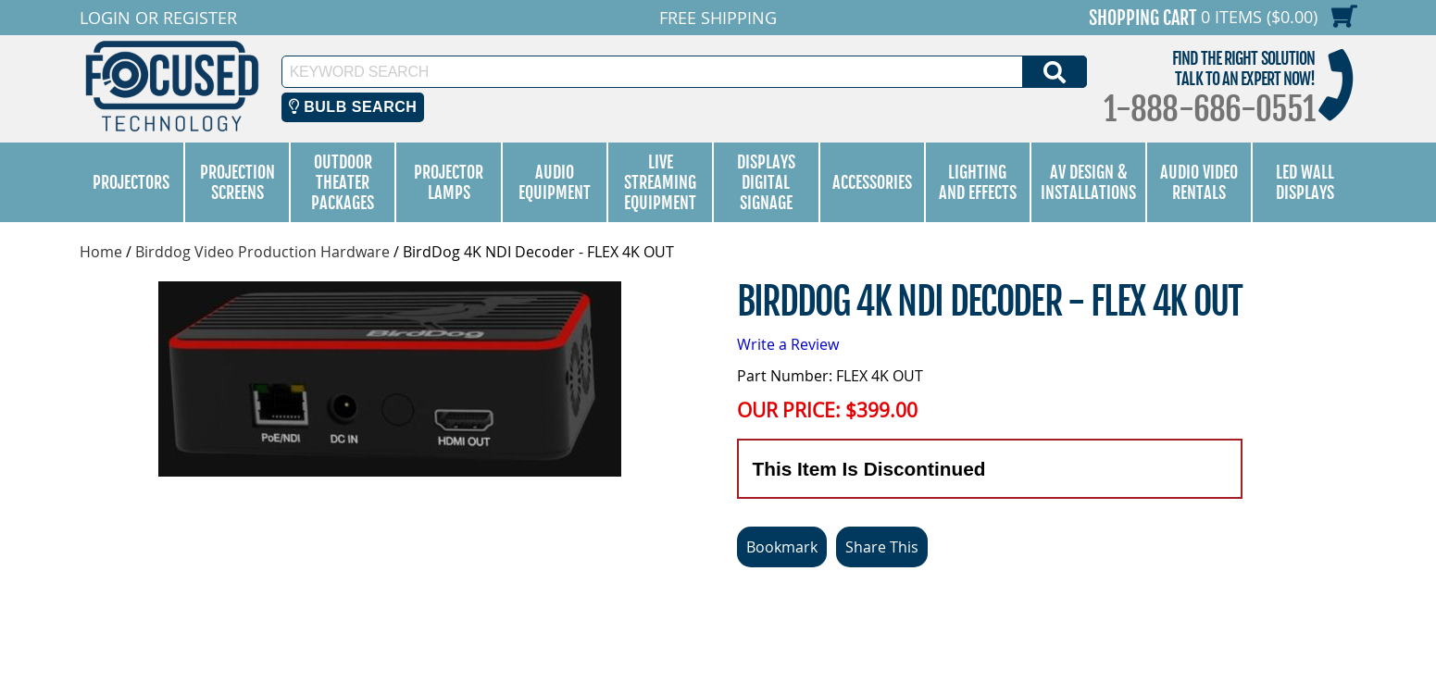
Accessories (872, 182)
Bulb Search (353, 107)
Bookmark (782, 547)
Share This (881, 547)
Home (101, 252)
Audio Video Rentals (1199, 182)
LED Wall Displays (1305, 182)
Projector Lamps (448, 182)
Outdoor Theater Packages (342, 182)
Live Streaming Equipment (660, 182)
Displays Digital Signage (766, 182)
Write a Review (788, 344)
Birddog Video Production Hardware (262, 252)
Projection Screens (237, 182)
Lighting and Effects (978, 182)
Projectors (131, 182)
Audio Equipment (554, 182)
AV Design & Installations (1088, 182)
